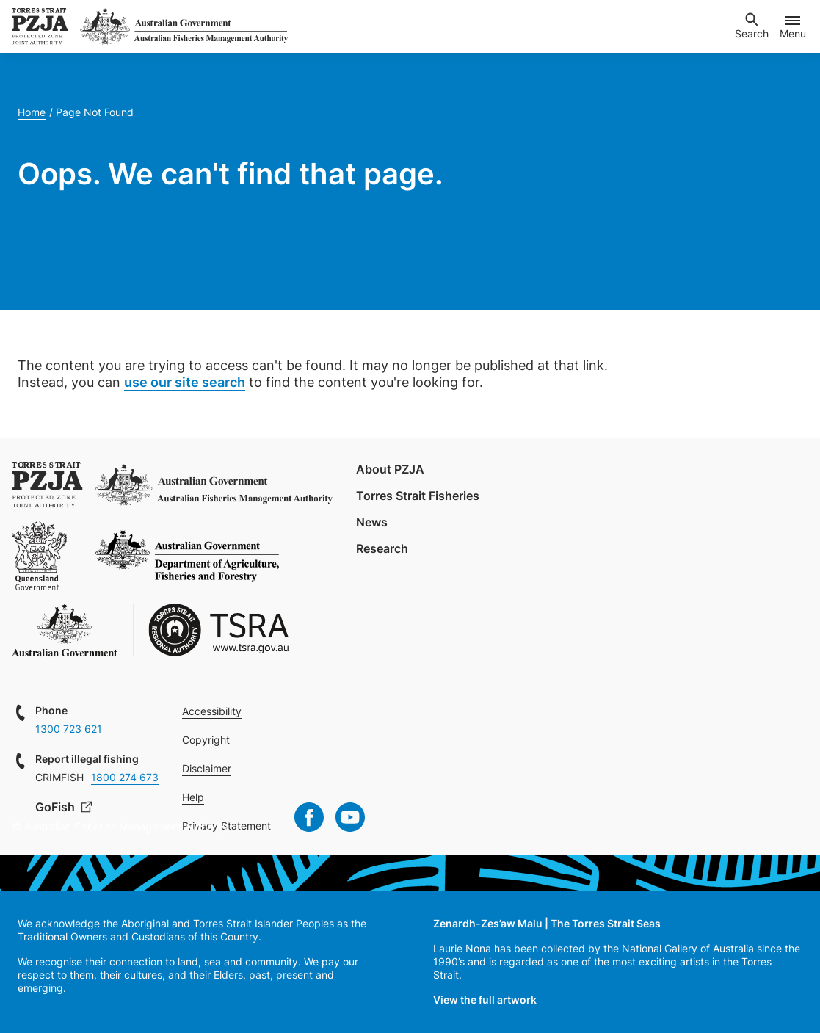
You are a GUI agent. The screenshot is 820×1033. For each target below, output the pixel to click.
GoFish (56, 807)
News (372, 522)
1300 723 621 (68, 728)
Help (193, 797)
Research (382, 548)
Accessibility (212, 711)
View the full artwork (485, 999)
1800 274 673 (125, 777)
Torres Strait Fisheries (417, 495)
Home (32, 112)
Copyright (206, 739)
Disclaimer (206, 768)
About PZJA (390, 469)
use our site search (184, 382)
